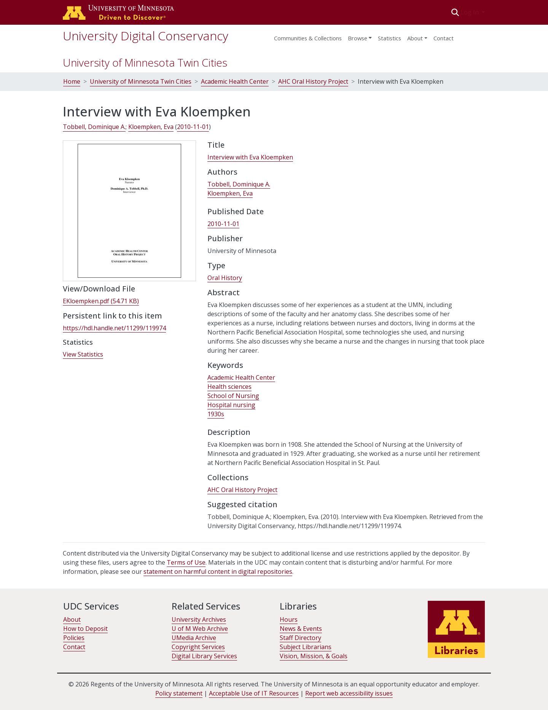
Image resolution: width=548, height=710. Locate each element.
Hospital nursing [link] (231, 405)
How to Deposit (85, 628)
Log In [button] (470, 12)
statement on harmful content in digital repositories (217, 571)
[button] (455, 12)
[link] (101, 301)
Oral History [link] (224, 278)
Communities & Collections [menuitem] (308, 38)
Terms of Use (186, 562)
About (72, 619)
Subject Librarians (305, 647)
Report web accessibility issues (349, 693)
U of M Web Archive (200, 628)
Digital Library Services (204, 656)
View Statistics (83, 354)
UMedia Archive (194, 638)
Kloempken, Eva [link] (151, 127)
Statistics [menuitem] (389, 38)
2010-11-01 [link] (193, 127)
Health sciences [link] (229, 386)
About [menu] (415, 38)
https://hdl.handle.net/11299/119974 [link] (114, 328)
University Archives (199, 619)
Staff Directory (300, 638)
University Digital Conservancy (145, 35)
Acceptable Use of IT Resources (254, 693)
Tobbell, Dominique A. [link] (94, 127)
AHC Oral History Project (313, 81)
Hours (289, 619)
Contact (443, 38)
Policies (73, 638)
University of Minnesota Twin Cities (145, 62)
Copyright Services (198, 647)
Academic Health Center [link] (241, 377)
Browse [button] (357, 38)
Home (71, 81)
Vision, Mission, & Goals (313, 656)
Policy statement (178, 693)
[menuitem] (360, 36)
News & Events (301, 628)
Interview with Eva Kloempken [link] (250, 157)
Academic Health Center (235, 81)
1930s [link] (215, 414)
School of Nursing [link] (233, 396)
